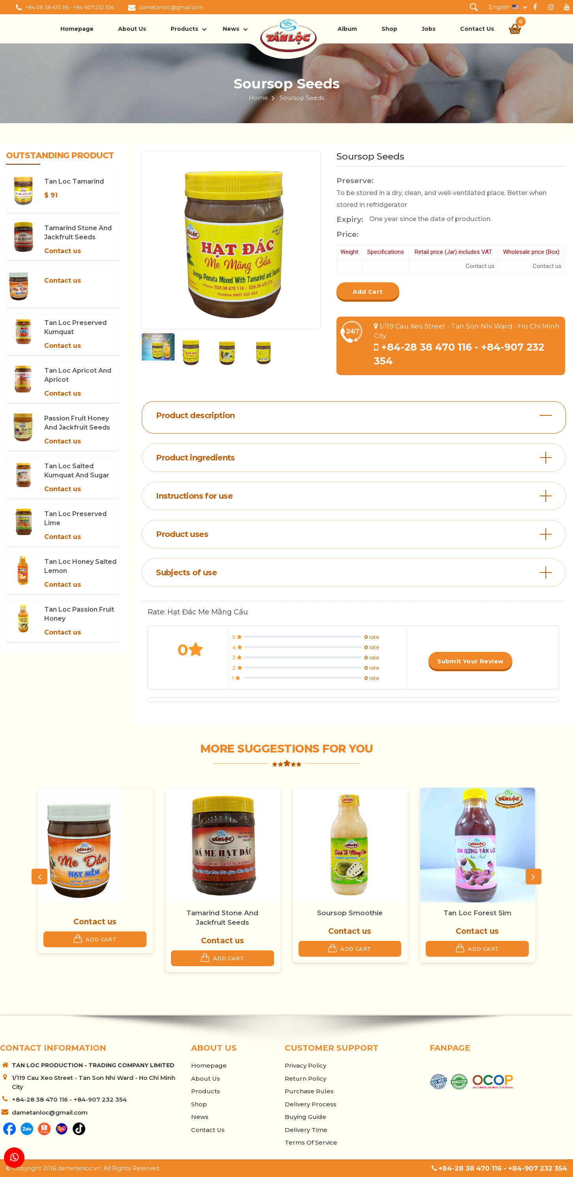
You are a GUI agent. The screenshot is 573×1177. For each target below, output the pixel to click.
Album (347, 28)
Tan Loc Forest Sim (477, 913)
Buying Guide (305, 1117)
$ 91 (51, 195)
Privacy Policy (305, 1065)
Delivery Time (306, 1130)
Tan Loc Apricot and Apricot (77, 375)
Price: (347, 234)
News (231, 28)
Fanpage (450, 1048)
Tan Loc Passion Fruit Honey (79, 614)
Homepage (77, 28)
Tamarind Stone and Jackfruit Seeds (78, 232)
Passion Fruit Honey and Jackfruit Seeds (77, 423)
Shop (389, 28)
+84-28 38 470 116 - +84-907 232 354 (69, 7)
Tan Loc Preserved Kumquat (75, 327)
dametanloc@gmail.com (171, 7)
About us (132, 28)
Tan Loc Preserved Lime (75, 518)
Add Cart (367, 291)
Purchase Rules (309, 1091)
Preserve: (355, 180)
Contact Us (477, 28)
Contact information (53, 1048)
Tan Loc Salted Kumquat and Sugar (76, 470)
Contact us (62, 251)
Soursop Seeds (287, 83)
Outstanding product (60, 155)
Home (258, 97)
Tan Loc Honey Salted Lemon (80, 566)
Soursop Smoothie (350, 913)
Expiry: (349, 219)
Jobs (429, 28)
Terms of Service (311, 1142)
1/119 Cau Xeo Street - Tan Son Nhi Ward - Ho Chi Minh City (93, 1082)
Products (184, 28)
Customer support (331, 1048)
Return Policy (305, 1078)
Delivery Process (310, 1104)
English (499, 7)
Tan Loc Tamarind (74, 181)
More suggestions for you (286, 748)
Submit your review (470, 661)
